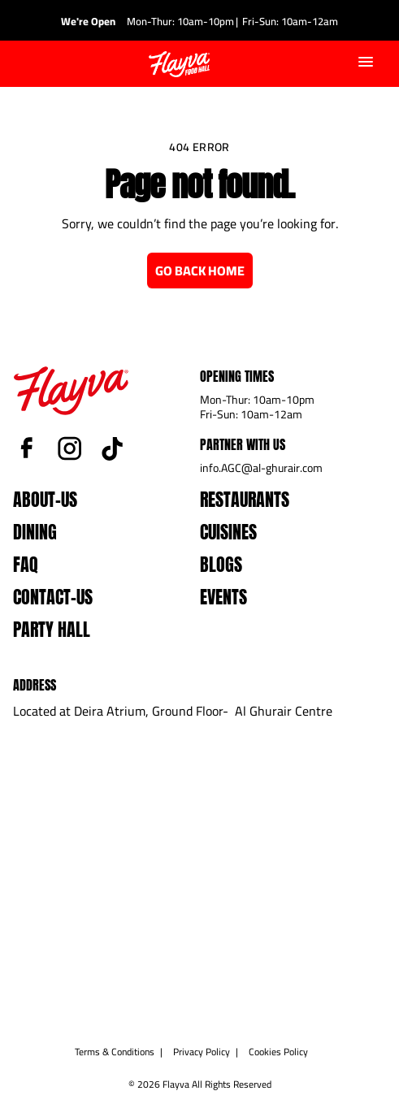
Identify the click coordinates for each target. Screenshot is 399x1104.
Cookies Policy (278, 1051)
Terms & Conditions (114, 1051)
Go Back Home (200, 270)
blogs (221, 564)
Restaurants (244, 499)
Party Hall (51, 629)
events (223, 596)
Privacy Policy (201, 1051)
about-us (45, 499)
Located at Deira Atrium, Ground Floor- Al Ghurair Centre (172, 711)
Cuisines (228, 531)
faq (25, 564)
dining (35, 531)
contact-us (53, 596)
